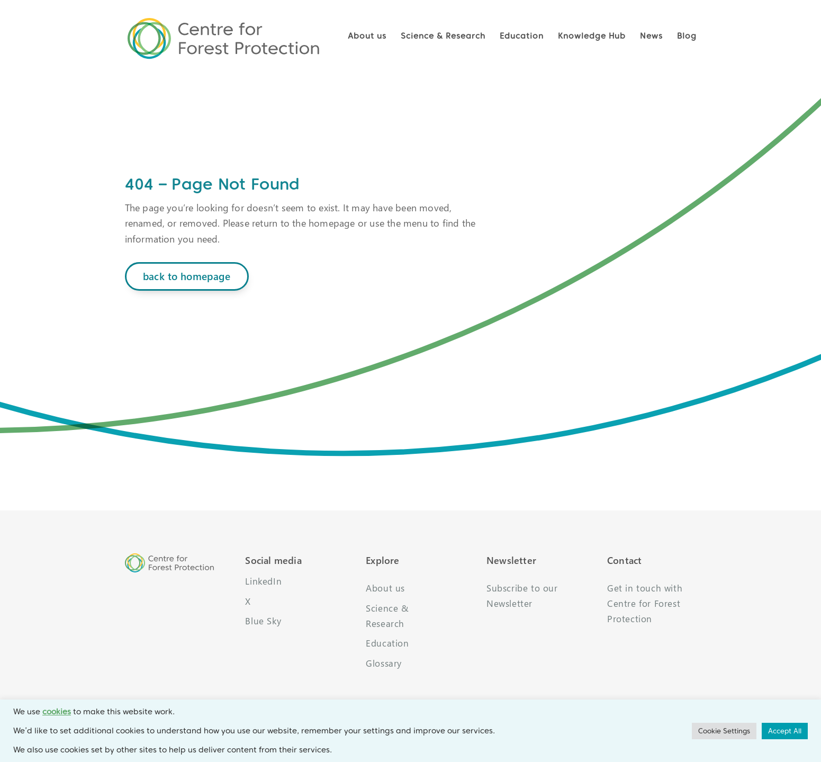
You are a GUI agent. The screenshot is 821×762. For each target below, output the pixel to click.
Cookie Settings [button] (724, 731)
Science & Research (443, 36)
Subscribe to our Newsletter (522, 595)
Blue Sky (263, 621)
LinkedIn (263, 581)
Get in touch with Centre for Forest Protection (644, 603)
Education (522, 36)
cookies (56, 711)
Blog (687, 36)
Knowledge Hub (592, 36)
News (651, 36)
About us (367, 36)
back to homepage (186, 276)
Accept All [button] (784, 731)
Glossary (384, 663)
